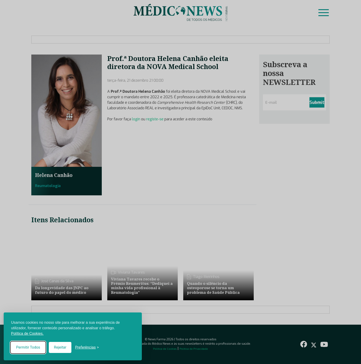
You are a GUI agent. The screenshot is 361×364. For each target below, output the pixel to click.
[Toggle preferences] (87, 347)
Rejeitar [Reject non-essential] (60, 347)
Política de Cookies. (27, 333)
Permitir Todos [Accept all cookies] (28, 347)
